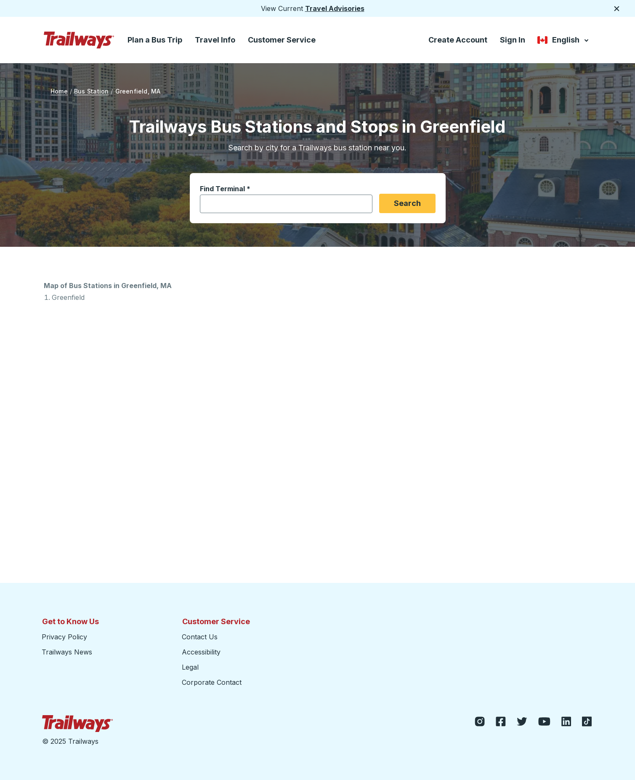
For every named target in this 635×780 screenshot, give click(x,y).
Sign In (512, 39)
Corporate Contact (212, 682)
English (563, 41)
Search (407, 203)
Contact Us (200, 637)
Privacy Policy (64, 637)
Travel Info (215, 39)
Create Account (457, 39)
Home (59, 91)
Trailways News (67, 652)
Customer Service (282, 39)
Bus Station (91, 91)
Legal (190, 667)
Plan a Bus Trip (155, 39)
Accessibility (201, 652)
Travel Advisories (334, 8)
